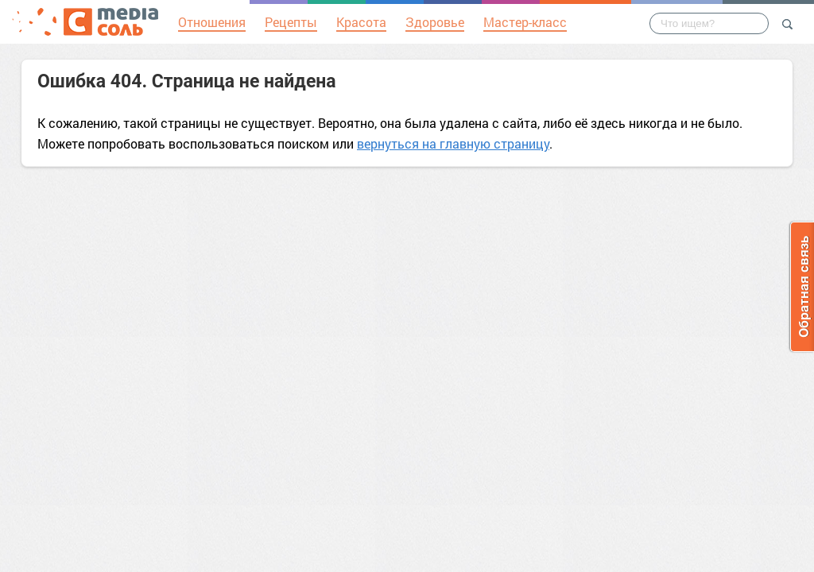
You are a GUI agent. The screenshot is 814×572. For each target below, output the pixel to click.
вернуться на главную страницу (453, 143)
